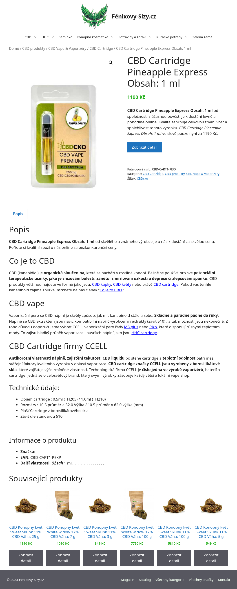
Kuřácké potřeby (173, 36)
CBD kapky (101, 284)
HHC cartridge (144, 332)
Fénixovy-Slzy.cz (134, 16)
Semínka (65, 37)
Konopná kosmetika (96, 36)
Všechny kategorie (169, 579)
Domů (14, 48)
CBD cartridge (165, 284)
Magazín (127, 579)
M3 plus (131, 326)
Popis (18, 213)
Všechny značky (201, 579)
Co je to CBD (111, 289)
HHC (49, 36)
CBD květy (122, 284)
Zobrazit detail (144, 147)
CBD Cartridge (101, 48)
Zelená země (202, 37)
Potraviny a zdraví (136, 36)
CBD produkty (33, 48)
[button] (111, 63)
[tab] (18, 214)
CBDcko (142, 178)
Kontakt (224, 579)
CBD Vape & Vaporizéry (67, 48)
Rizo (153, 326)
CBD (32, 36)
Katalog (145, 579)
